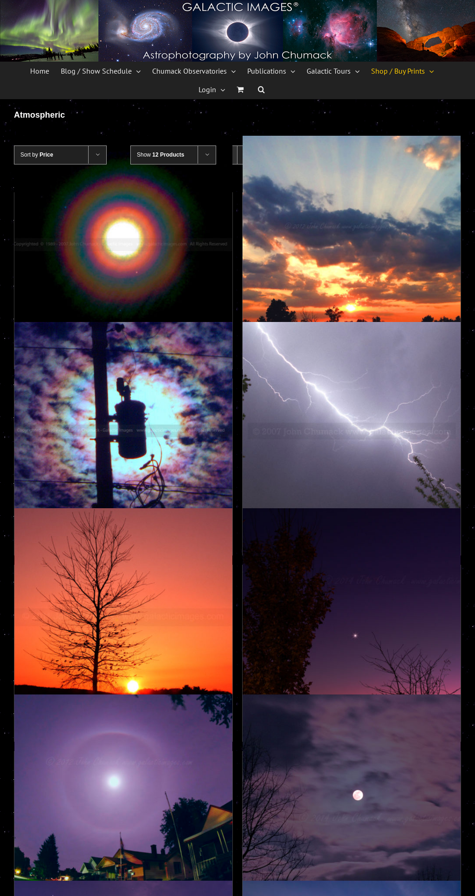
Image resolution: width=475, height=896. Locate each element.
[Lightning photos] (352, 431)
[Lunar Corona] (123, 245)
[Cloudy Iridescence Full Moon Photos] (352, 803)
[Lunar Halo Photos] (123, 803)
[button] (261, 89)
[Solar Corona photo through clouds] (123, 431)
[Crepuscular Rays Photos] (352, 245)
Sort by (36, 154)
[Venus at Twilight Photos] (352, 617)
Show (160, 154)
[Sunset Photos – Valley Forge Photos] (123, 617)
